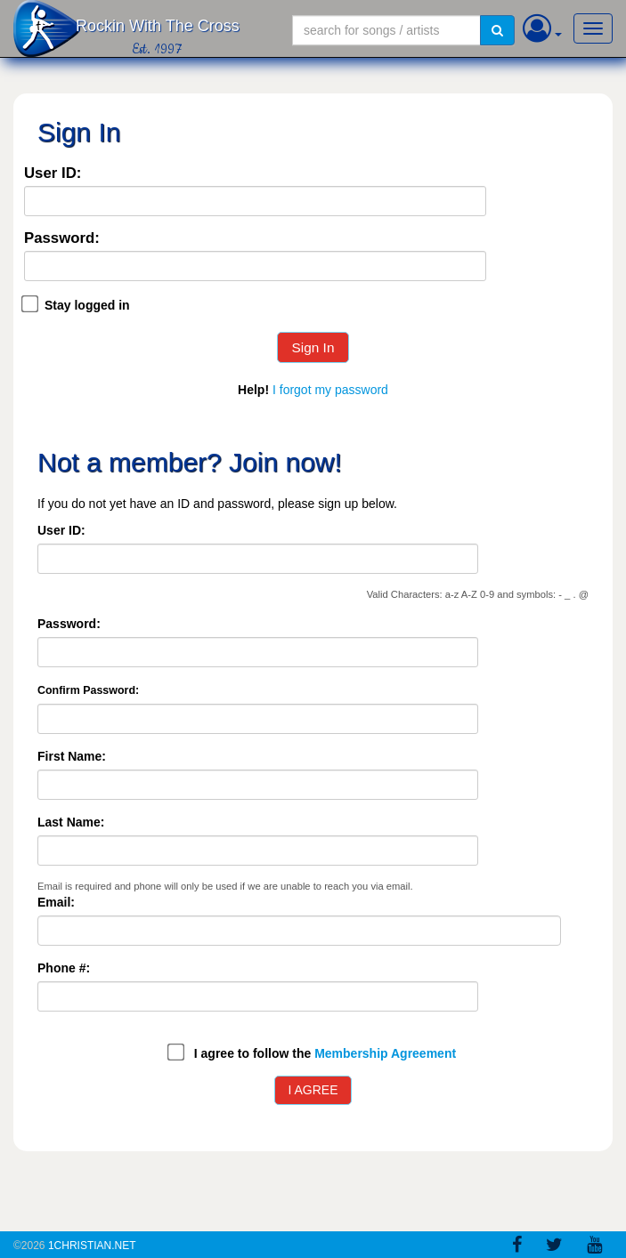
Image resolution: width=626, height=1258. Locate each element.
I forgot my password (330, 390)
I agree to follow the (325, 1053)
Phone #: (63, 968)
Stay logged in (87, 305)
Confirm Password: (88, 690)
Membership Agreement (385, 1053)
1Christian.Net (92, 1245)
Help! (253, 390)
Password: (62, 238)
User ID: (52, 173)
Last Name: (70, 822)
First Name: (71, 756)
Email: (56, 902)
